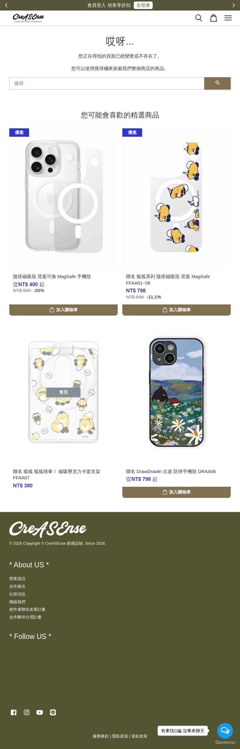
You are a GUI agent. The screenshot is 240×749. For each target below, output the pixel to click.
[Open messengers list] (225, 730)
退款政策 (139, 736)
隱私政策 (120, 736)
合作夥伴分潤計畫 (25, 617)
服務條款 (101, 736)
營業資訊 (17, 578)
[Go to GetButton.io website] (225, 743)
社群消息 (17, 594)
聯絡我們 (17, 602)
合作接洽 (17, 586)
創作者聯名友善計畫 (27, 609)
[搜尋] (106, 83)
